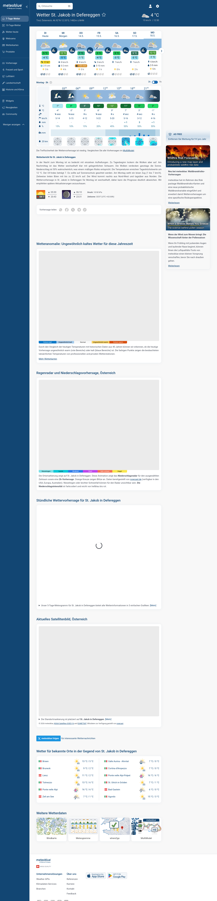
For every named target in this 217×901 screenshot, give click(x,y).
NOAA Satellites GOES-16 (64, 724)
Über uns (71, 874)
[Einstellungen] (157, 6)
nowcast (120, 724)
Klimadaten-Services (46, 884)
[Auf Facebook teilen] (66, 210)
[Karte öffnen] (69, 6)
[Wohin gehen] (115, 830)
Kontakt (70, 889)
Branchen (41, 889)
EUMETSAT (82, 724)
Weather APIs (43, 879)
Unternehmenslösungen (49, 874)
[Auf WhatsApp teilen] (60, 210)
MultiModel (128, 151)
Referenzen (72, 879)
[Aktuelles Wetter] (150, 17)
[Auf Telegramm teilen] (79, 210)
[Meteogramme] (83, 830)
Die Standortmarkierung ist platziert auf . (76, 719)
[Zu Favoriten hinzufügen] (104, 14)
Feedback (71, 894)
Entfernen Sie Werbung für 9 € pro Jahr (188, 136)
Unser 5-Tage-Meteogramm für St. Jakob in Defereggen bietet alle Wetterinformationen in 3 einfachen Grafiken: (98, 606)
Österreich (47, 20)
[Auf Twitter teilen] (73, 210)
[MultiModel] (146, 830)
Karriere (70, 884)
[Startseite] (11, 6)
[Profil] (150, 6)
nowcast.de (135, 479)
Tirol (38, 20)
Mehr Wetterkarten (48, 359)
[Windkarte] (52, 830)
